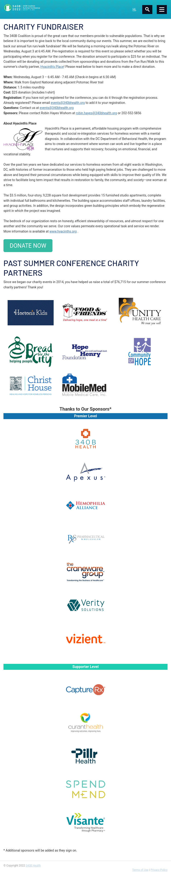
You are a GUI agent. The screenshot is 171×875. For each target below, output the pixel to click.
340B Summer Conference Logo (44, 7)
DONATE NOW (28, 245)
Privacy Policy (159, 870)
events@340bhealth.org (68, 103)
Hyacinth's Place (52, 66)
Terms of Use (140, 870)
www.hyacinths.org (63, 231)
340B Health (33, 865)
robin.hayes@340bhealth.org (96, 113)
